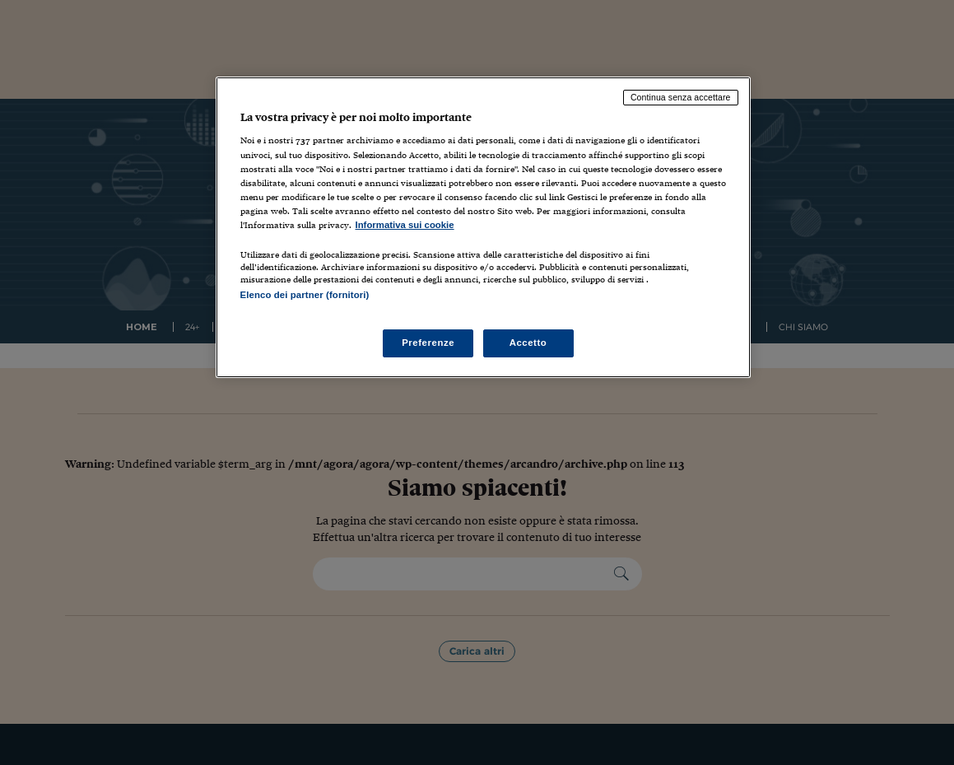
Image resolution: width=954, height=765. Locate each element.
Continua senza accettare (681, 97)
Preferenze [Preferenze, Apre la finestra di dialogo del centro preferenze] (428, 343)
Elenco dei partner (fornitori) (305, 295)
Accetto (528, 343)
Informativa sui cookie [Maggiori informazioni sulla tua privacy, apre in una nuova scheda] (405, 225)
